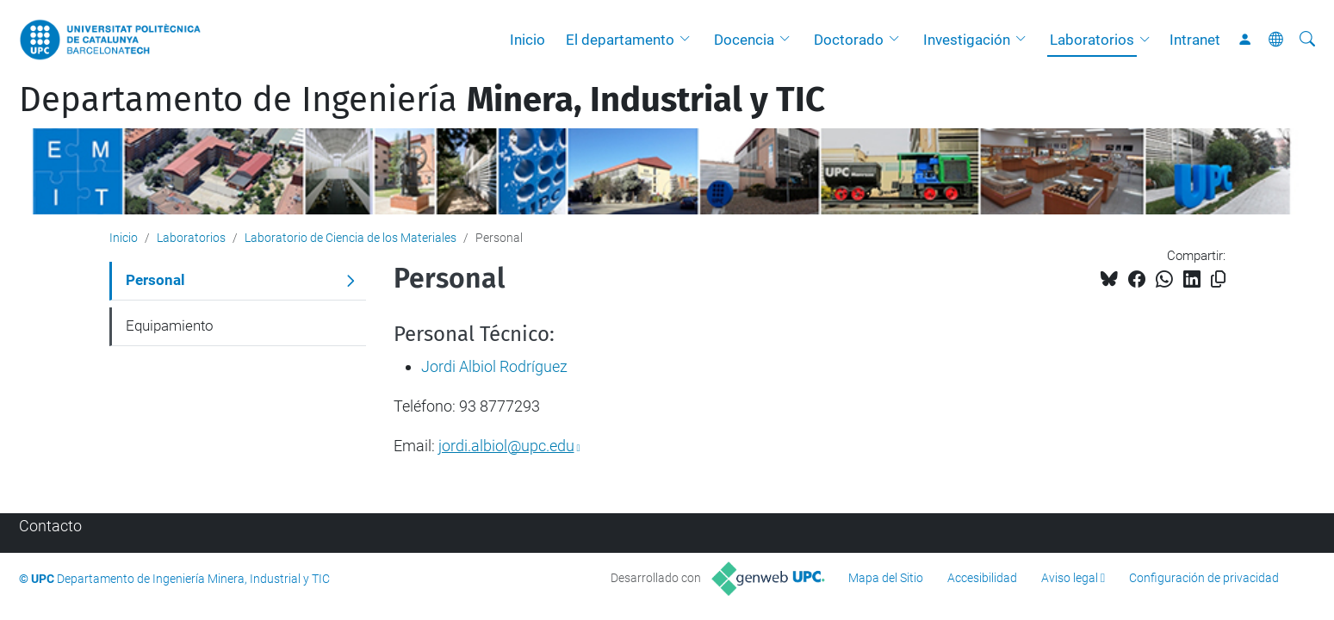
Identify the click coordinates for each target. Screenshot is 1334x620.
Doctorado (849, 39)
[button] (689, 39)
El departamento (620, 39)
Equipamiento (170, 325)
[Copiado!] (1218, 279)
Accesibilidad (982, 578)
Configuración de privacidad (1204, 578)
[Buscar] (1307, 40)
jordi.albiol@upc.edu (506, 446)
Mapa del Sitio (885, 578)
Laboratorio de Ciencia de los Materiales (350, 238)
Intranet (1195, 39)
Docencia (744, 39)
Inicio (527, 39)
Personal (155, 279)
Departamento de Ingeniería (422, 100)
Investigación (966, 39)
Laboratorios (1092, 39)
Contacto (50, 526)
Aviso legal (1069, 578)
